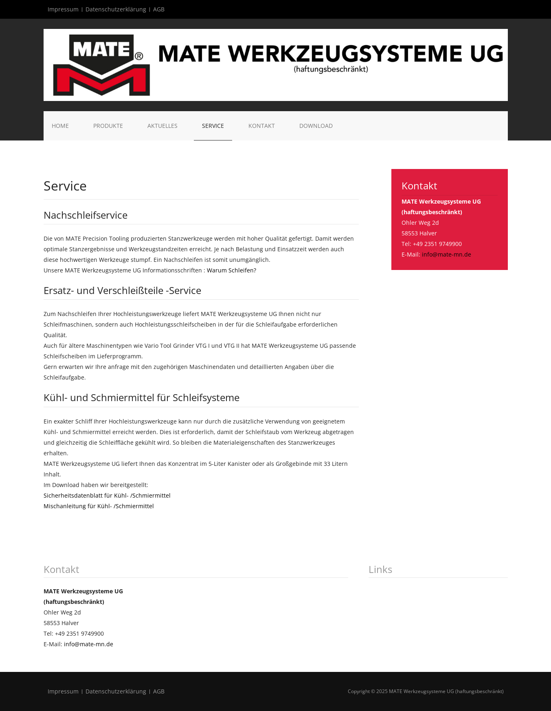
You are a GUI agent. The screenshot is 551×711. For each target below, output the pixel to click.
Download (316, 125)
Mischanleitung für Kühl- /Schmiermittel (99, 506)
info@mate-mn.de (446, 254)
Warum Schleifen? (231, 270)
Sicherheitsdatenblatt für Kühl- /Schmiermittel (107, 495)
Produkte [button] (108, 125)
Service (213, 125)
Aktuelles (162, 125)
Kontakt (261, 125)
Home (60, 125)
